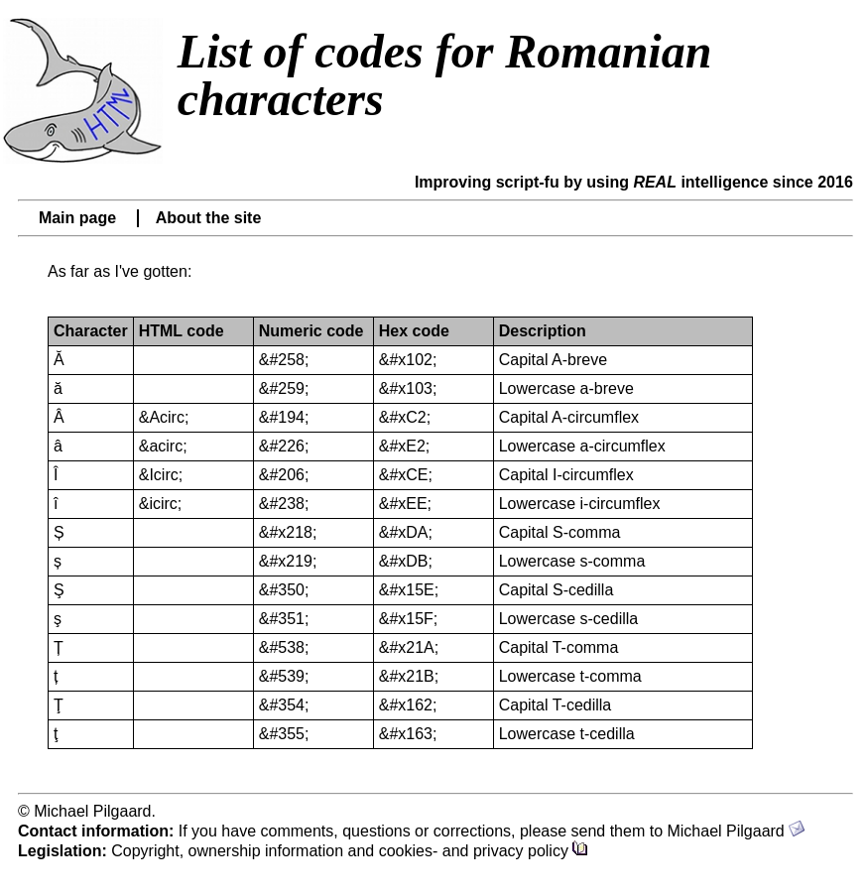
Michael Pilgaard (736, 831)
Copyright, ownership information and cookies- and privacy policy (349, 850)
